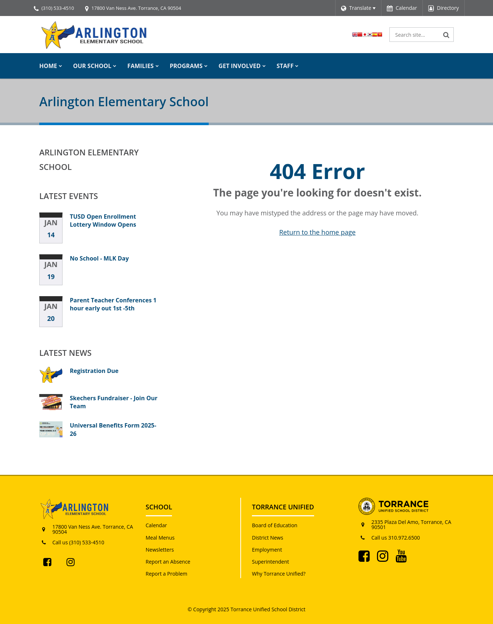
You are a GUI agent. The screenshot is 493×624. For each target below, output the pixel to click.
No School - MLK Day (99, 258)
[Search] (446, 34)
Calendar (156, 525)
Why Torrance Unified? (278, 573)
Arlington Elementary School (89, 159)
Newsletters (160, 549)
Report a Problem (167, 573)
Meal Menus (160, 537)
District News (267, 537)
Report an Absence (168, 561)
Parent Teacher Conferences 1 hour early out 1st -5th (113, 304)
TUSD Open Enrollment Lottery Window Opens (103, 220)
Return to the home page (317, 232)
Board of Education (274, 525)
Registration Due (94, 371)
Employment (267, 549)
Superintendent (270, 561)
